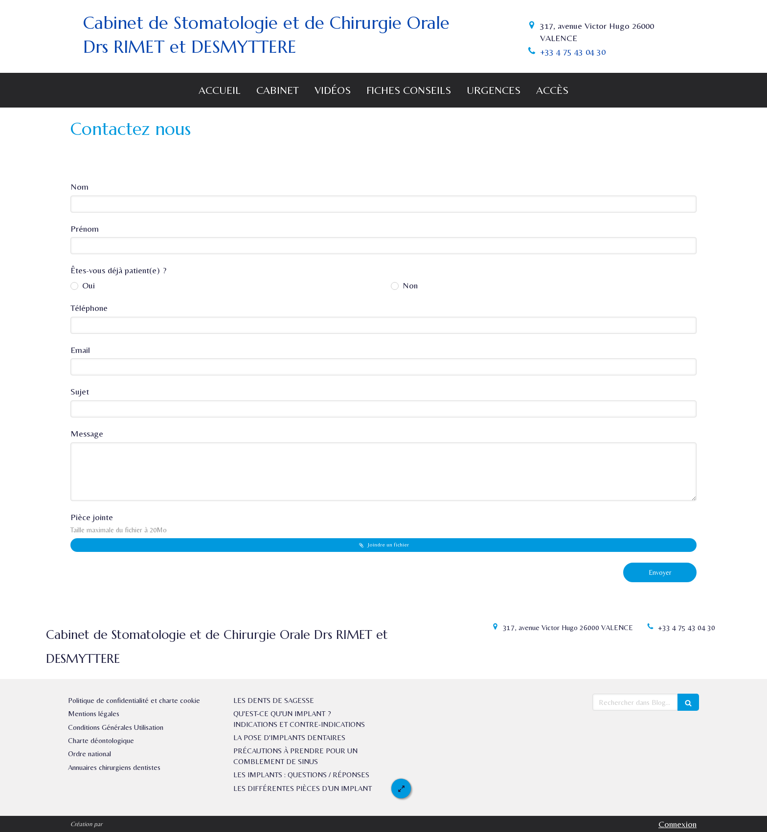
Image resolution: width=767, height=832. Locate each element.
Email (80, 350)
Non (409, 285)
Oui (87, 285)
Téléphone (89, 308)
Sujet (79, 391)
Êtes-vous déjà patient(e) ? (118, 270)
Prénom (84, 228)
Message (86, 433)
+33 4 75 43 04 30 (573, 51)
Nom (79, 186)
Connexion (677, 824)
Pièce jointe (118, 523)
